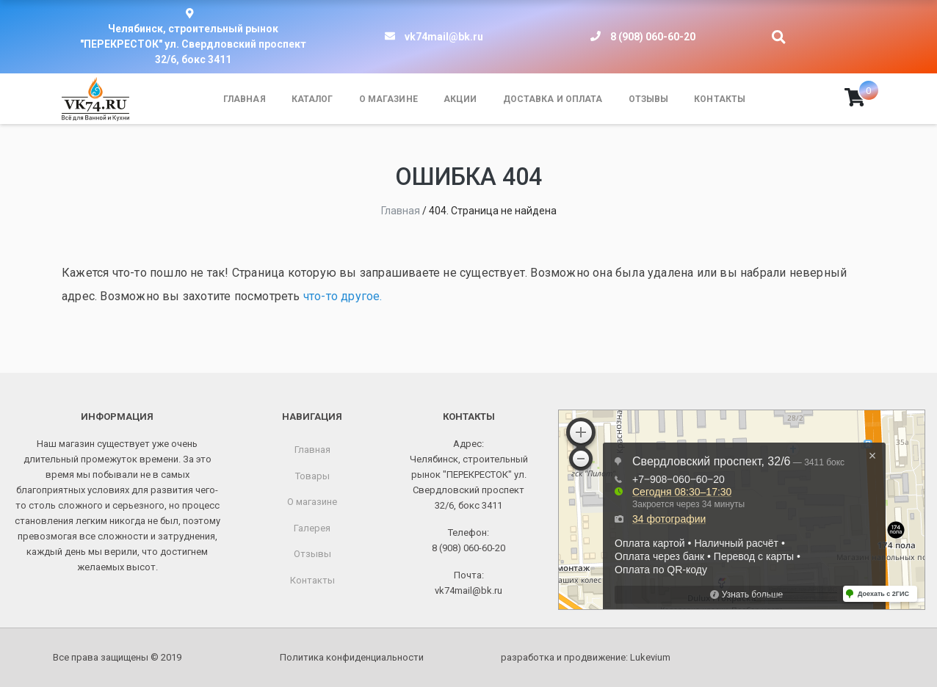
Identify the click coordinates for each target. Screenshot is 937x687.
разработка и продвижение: (585, 657)
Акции (460, 99)
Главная (244, 99)
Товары (312, 475)
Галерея (312, 528)
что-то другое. (343, 296)
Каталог (312, 99)
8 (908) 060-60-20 (652, 37)
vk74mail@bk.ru (444, 37)
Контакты (719, 99)
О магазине (388, 99)
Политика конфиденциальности (352, 657)
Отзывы (649, 99)
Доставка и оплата (553, 99)
